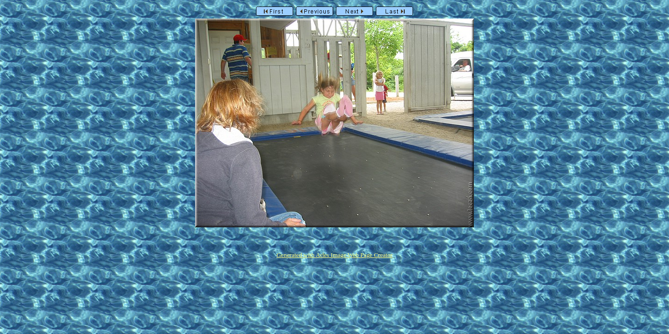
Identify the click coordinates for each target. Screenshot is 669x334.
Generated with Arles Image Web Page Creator (334, 254)
